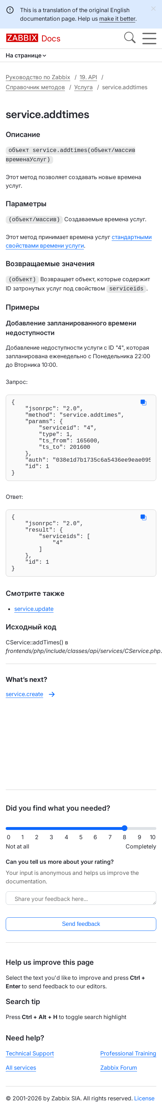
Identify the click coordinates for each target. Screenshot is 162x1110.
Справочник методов (35, 87)
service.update (34, 635)
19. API (88, 77)
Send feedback (81, 924)
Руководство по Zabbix (38, 77)
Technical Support (30, 1053)
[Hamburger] (149, 38)
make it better (117, 18)
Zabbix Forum (118, 1067)
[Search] (130, 38)
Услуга (83, 87)
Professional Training (128, 1053)
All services (21, 1067)
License (144, 1098)
